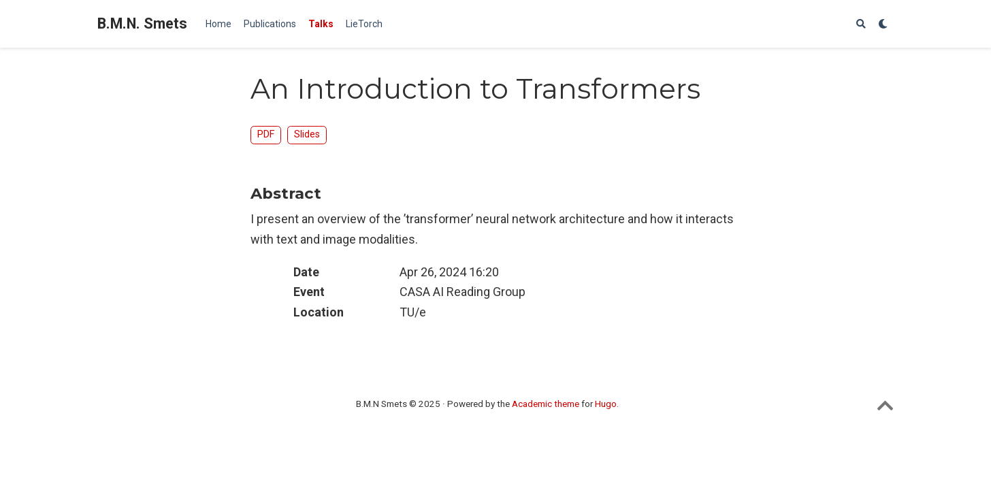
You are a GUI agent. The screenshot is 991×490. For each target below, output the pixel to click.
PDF (265, 134)
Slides (307, 134)
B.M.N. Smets (142, 23)
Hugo (606, 403)
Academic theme (545, 403)
